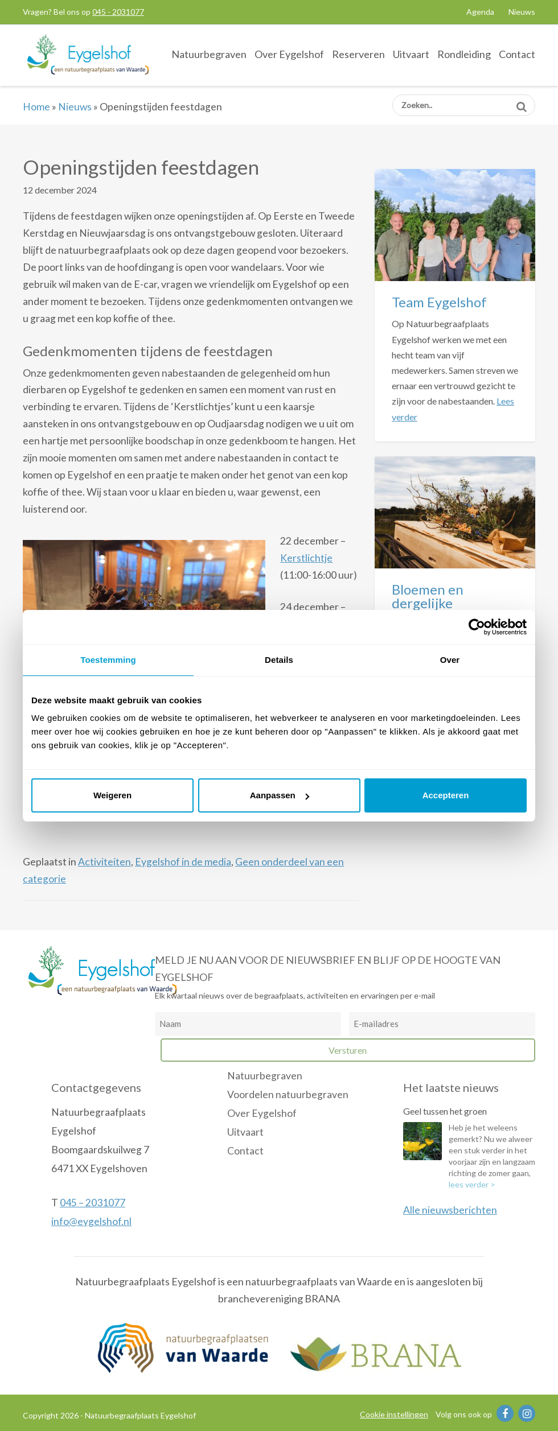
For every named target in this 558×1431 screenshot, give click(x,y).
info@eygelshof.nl (91, 1221)
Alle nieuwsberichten (450, 1210)
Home (36, 107)
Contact (517, 54)
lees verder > (472, 1184)
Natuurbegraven (209, 54)
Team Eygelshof (439, 302)
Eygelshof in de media (183, 862)
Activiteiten (104, 862)
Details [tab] (279, 660)
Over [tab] (450, 660)
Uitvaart (411, 54)
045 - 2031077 (118, 12)
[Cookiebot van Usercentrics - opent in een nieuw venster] (477, 627)
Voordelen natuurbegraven (287, 1094)
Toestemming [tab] (108, 660)
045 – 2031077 (92, 1203)
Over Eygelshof (289, 54)
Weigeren (112, 795)
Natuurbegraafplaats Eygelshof (88, 54)
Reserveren (358, 54)
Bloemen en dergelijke (427, 596)
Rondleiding (464, 54)
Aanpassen (279, 795)
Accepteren (445, 795)
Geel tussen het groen (445, 1111)
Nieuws (521, 12)
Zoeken (521, 102)
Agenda (480, 12)
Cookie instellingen (394, 1414)
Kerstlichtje (306, 558)
